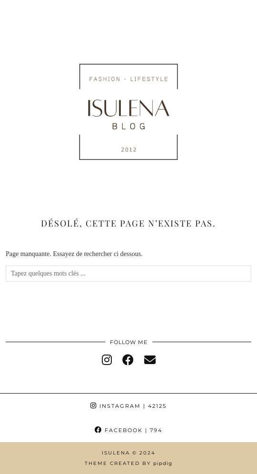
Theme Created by (128, 463)
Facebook (128, 430)
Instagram (128, 406)
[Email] (150, 360)
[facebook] (128, 360)
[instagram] (107, 360)
